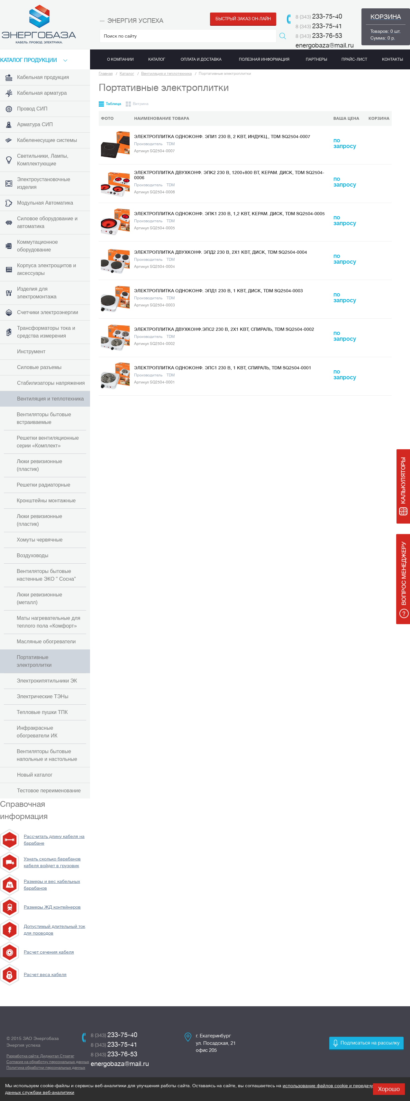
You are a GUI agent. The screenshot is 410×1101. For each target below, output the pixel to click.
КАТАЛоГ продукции (28, 60)
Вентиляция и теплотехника (166, 73)
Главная (106, 73)
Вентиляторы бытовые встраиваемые (44, 418)
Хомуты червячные (40, 539)
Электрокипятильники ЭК (47, 680)
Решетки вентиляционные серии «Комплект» (48, 441)
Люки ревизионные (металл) (39, 598)
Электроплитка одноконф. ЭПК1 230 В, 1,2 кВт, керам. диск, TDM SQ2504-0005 (229, 213)
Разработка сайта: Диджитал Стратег (40, 1056)
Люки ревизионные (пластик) (39, 465)
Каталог (127, 73)
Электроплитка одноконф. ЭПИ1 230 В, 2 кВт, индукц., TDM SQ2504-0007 (222, 136)
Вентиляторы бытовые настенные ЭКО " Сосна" (46, 575)
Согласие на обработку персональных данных (47, 1062)
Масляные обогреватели (46, 641)
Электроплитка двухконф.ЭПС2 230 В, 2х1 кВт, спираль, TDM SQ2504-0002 (224, 329)
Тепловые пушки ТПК (42, 712)
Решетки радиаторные (43, 485)
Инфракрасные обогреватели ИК (37, 731)
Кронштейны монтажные (46, 500)
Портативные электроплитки (34, 661)
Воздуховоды (32, 555)
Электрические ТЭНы (42, 696)
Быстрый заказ (243, 18)
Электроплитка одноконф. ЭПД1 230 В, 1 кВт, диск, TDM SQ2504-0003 (218, 290)
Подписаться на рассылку (370, 1043)
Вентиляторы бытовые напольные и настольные (47, 755)
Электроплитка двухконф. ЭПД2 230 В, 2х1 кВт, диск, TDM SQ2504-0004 (220, 252)
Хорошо (389, 1089)
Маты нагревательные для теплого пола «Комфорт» (48, 622)
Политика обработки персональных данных (45, 1067)
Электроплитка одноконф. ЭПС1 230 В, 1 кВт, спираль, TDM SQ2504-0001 (222, 367)
